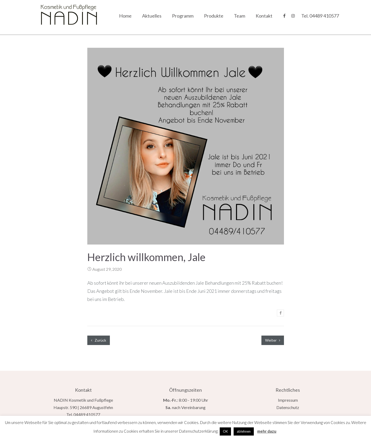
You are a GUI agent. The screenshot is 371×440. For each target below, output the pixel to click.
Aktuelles (152, 16)
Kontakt (264, 16)
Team (239, 16)
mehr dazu (266, 431)
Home (125, 16)
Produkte (213, 16)
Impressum (288, 399)
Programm (182, 16)
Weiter (272, 340)
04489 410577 (324, 16)
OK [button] (225, 431)
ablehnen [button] (244, 431)
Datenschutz (287, 407)
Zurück (98, 340)
